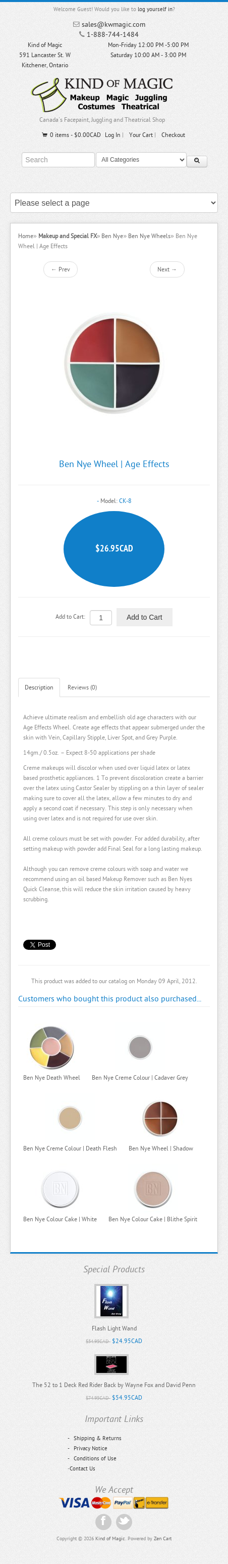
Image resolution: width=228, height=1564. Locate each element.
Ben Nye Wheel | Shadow (161, 1148)
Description (39, 687)
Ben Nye (112, 236)
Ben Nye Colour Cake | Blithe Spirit (152, 1219)
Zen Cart (163, 1539)
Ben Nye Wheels (149, 236)
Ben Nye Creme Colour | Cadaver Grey (140, 1077)
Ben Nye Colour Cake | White (60, 1219)
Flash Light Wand (114, 1328)
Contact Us (82, 1468)
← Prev (60, 269)
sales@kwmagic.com (113, 24)
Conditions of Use (92, 1458)
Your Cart (141, 135)
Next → (167, 269)
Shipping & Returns (95, 1438)
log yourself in (155, 9)
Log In (113, 135)
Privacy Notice (87, 1448)
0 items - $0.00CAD (71, 135)
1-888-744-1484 (113, 34)
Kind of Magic (110, 1539)
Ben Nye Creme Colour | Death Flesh (70, 1148)
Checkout (173, 135)
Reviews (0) (82, 687)
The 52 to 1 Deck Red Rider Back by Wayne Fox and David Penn (114, 1385)
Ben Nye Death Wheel (51, 1077)
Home (25, 236)
